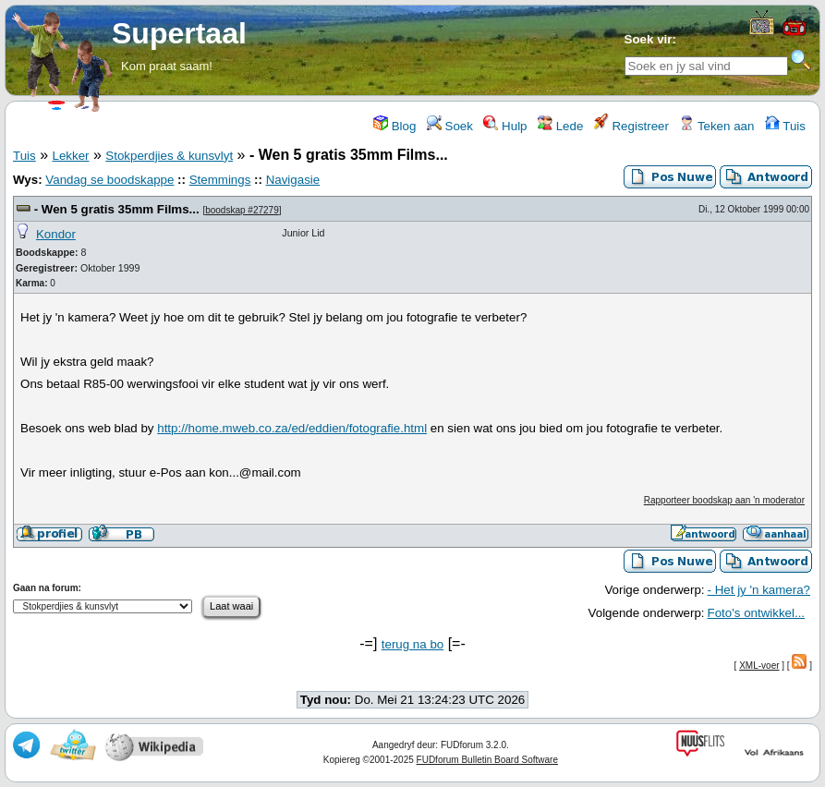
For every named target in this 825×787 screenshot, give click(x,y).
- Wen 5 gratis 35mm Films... (117, 209)
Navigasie (293, 180)
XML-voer (759, 665)
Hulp (505, 126)
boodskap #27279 (242, 210)
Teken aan (716, 126)
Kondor (56, 234)
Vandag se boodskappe (109, 180)
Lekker (70, 156)
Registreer (631, 126)
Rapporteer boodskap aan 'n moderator (724, 500)
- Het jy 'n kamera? (759, 590)
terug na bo (412, 644)
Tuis (785, 126)
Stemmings (220, 180)
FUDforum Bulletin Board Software (487, 760)
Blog (394, 126)
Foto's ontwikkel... (757, 613)
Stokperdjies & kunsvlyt (169, 156)
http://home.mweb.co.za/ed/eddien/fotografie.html (292, 428)
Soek (450, 126)
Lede (560, 126)
